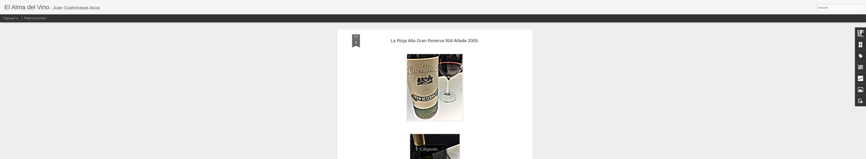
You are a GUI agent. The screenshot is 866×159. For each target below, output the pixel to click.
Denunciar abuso (465, 156)
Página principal (35, 18)
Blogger (450, 156)
